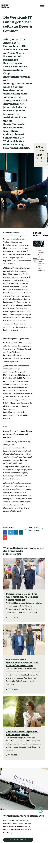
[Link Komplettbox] (24, 590)
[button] (5, 532)
